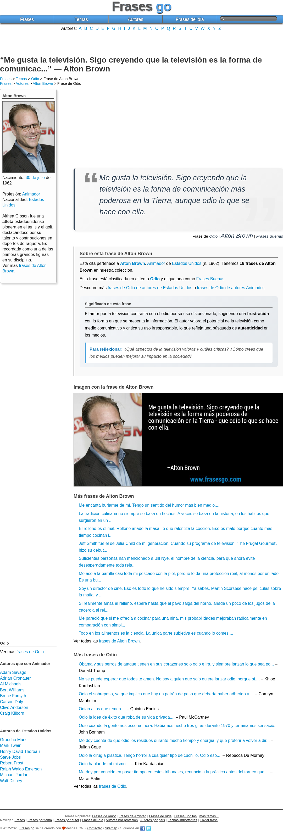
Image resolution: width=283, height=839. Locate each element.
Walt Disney (11, 781)
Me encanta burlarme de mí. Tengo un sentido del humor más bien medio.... (149, 505)
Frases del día (190, 19)
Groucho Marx (13, 739)
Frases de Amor (104, 816)
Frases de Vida (160, 816)
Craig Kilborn (12, 713)
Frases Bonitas (185, 816)
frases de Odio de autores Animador (230, 288)
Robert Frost (11, 763)
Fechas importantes (182, 820)
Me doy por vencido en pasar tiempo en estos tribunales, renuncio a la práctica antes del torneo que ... (174, 772)
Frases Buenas (269, 236)
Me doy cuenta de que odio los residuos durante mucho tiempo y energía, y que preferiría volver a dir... (174, 740)
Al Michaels (10, 684)
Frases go (26, 828)
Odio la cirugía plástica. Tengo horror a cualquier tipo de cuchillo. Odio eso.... (150, 755)
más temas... (209, 816)
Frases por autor (67, 820)
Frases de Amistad (132, 816)
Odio (35, 79)
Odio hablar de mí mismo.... (104, 764)
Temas (81, 19)
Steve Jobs (10, 757)
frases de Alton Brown (119, 641)
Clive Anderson (14, 707)
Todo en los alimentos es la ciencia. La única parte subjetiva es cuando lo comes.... (156, 633)
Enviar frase (209, 820)
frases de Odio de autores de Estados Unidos (150, 288)
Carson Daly (11, 702)
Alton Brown (43, 83)
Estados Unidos (186, 263)
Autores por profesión (122, 820)
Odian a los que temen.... (102, 709)
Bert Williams (12, 690)
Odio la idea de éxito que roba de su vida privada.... (127, 717)
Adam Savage (13, 672)
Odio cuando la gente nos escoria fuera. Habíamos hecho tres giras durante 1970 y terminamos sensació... (178, 725)
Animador (156, 263)
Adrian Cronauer (15, 678)
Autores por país (152, 820)
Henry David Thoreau (20, 751)
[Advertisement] (141, 42)
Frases (27, 19)
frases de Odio (112, 786)
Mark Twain (10, 745)
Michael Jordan (14, 775)
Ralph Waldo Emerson (21, 769)
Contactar (94, 828)
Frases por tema (39, 820)
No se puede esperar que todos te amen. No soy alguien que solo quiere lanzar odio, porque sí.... (169, 679)
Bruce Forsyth (13, 695)
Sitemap (111, 828)
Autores (135, 19)
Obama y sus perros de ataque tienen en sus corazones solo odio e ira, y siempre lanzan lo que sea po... (176, 664)
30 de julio (35, 177)
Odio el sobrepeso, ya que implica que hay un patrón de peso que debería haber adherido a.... (166, 694)
